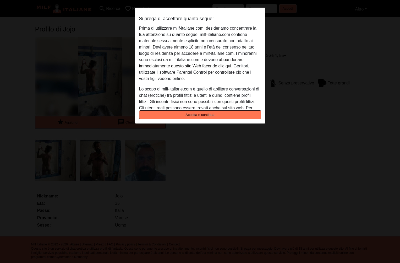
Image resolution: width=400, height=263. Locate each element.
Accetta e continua (199, 115)
